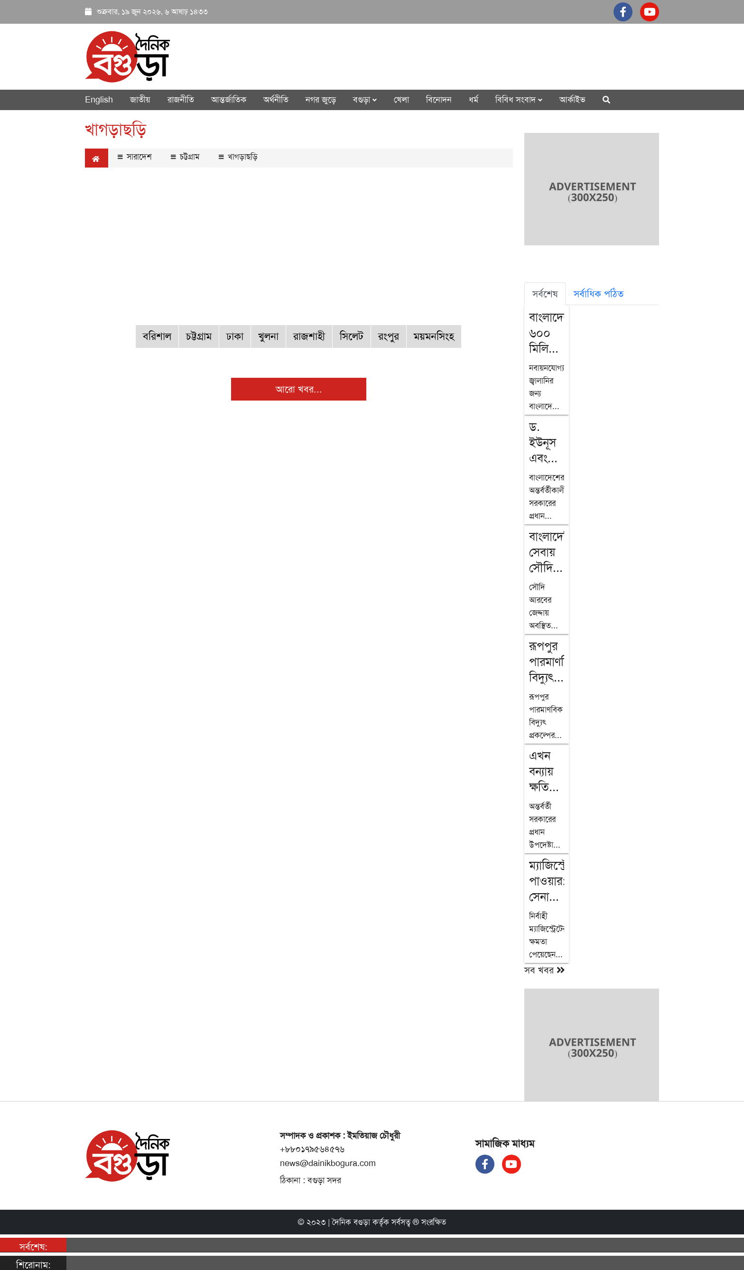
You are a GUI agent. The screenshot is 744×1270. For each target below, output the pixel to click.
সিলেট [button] (351, 336)
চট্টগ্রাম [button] (199, 336)
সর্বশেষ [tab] (545, 294)
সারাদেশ (135, 156)
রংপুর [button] (388, 336)
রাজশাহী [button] (309, 336)
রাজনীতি (180, 99)
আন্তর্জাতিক (228, 99)
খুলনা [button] (268, 336)
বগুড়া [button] (365, 99)
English (99, 99)
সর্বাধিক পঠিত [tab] (598, 294)
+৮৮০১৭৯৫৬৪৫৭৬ (312, 1149)
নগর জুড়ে (321, 99)
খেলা (401, 99)
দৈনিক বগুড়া (351, 1222)
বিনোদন (439, 99)
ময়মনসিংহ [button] (434, 336)
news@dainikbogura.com (328, 1163)
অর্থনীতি (275, 99)
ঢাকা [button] (234, 336)
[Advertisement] (299, 241)
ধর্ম (473, 99)
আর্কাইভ (572, 99)
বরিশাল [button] (157, 336)
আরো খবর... (299, 389)
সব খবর (544, 970)
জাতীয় (140, 99)
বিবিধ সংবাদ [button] (518, 99)
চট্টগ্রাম (185, 156)
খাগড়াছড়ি (238, 156)
